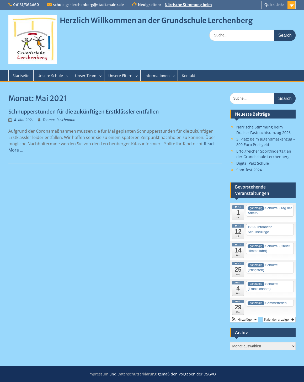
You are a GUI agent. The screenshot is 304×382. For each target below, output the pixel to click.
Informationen (157, 75)
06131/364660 (26, 4)
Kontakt (188, 75)
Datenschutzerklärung (137, 374)
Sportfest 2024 (249, 169)
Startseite (21, 75)
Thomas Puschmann (58, 119)
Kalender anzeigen (279, 319)
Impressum (98, 374)
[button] (244, 319)
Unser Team (85, 75)
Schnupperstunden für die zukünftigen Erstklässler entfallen (83, 111)
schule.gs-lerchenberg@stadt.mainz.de (88, 4)
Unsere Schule (50, 75)
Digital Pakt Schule (252, 163)
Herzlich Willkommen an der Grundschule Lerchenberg (156, 20)
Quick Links (274, 4)
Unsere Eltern (120, 75)
